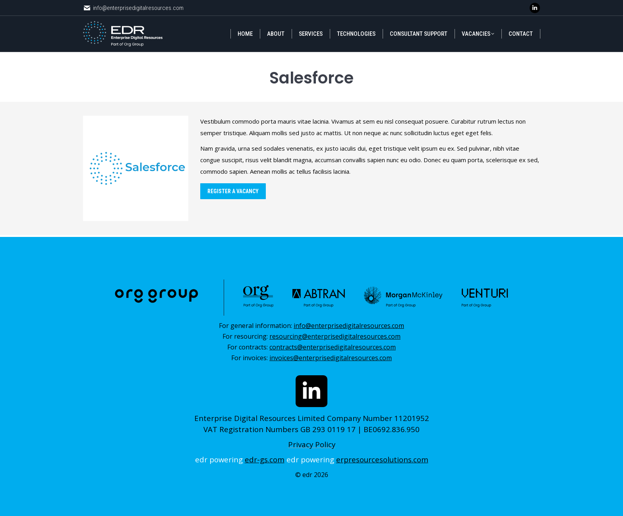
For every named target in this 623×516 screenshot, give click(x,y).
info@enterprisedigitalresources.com (133, 8)
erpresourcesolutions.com (382, 459)
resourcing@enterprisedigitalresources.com (334, 336)
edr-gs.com (264, 459)
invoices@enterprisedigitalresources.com (330, 357)
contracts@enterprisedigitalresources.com (332, 347)
